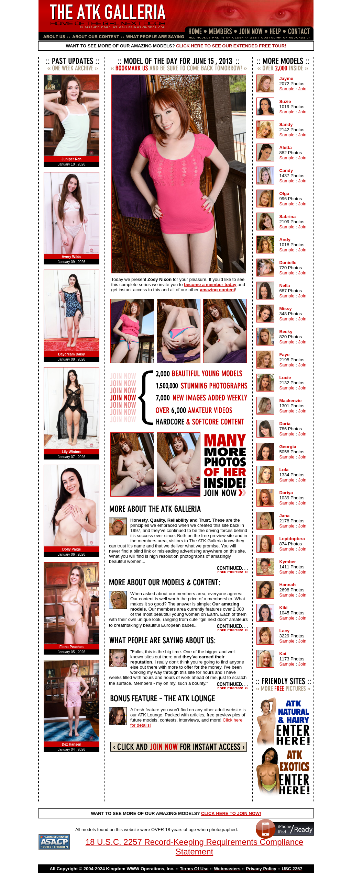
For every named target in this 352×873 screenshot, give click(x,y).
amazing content (217, 289)
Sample (287, 88)
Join (302, 88)
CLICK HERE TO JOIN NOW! (231, 813)
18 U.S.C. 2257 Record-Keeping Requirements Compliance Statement (195, 846)
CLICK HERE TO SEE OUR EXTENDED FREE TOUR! (231, 45)
